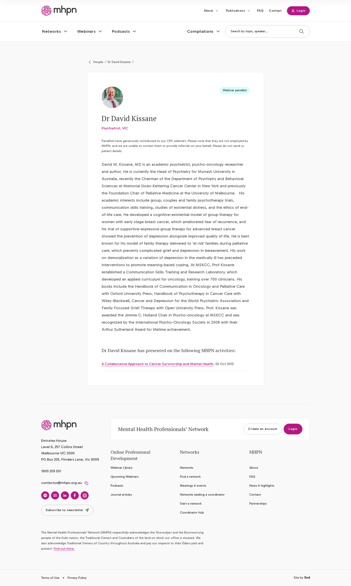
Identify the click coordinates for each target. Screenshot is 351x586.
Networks (186, 468)
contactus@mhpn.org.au (61, 483)
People (98, 62)
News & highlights (261, 486)
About (208, 11)
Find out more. (64, 549)
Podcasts (117, 486)
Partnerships (258, 503)
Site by (302, 577)
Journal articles (121, 495)
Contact (275, 11)
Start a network (190, 503)
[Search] (301, 31)
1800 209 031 (51, 471)
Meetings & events (193, 486)
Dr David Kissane (119, 62)
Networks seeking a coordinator (202, 495)
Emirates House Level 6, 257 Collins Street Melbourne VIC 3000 (62, 446)
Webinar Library (122, 468)
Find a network (190, 477)
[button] (55, 31)
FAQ (260, 11)
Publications (235, 11)
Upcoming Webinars (125, 477)
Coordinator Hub (192, 512)
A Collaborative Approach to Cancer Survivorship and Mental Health (157, 364)
